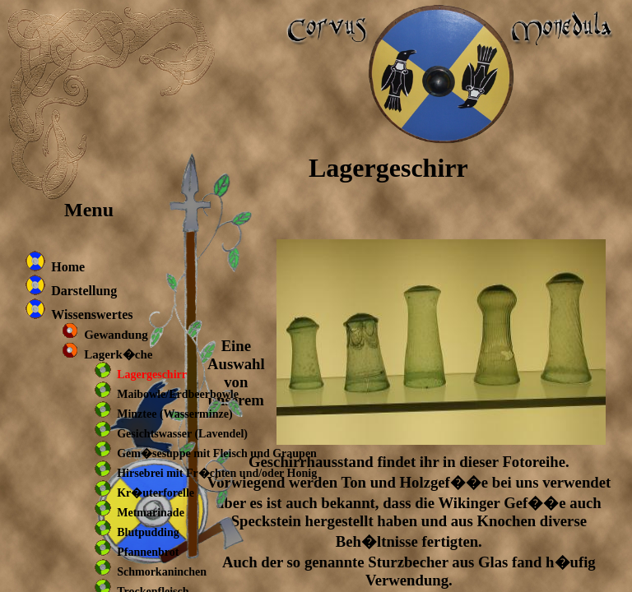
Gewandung (116, 334)
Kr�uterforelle (155, 493)
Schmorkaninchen (162, 572)
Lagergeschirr (152, 374)
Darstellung (84, 291)
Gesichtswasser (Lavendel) (182, 434)
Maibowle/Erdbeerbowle (178, 394)
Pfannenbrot (148, 552)
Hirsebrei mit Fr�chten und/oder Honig (217, 473)
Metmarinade (150, 512)
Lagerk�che (118, 354)
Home (68, 267)
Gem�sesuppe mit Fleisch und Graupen (217, 453)
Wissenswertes (91, 314)
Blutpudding (148, 532)
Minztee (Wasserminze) (174, 414)
